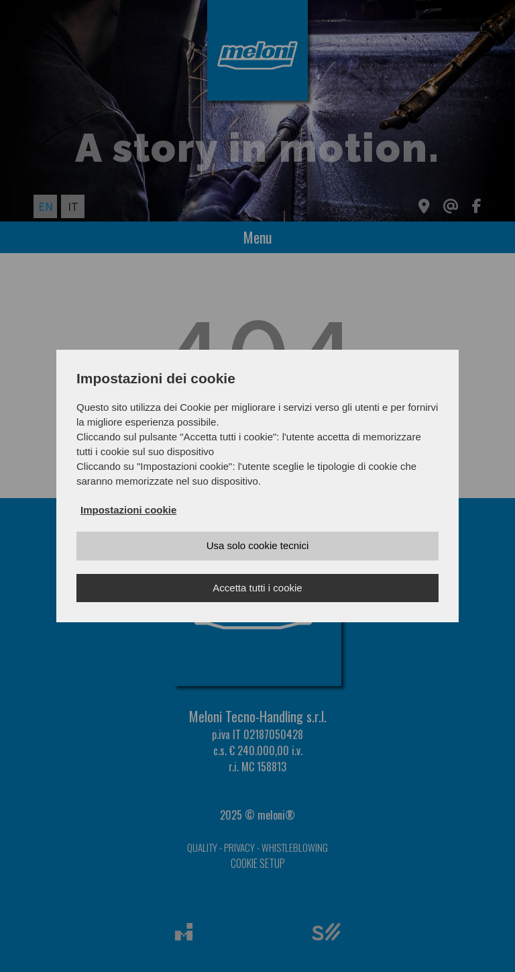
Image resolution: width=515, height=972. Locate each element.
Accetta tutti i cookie (257, 587)
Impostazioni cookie (128, 510)
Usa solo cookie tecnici (258, 545)
